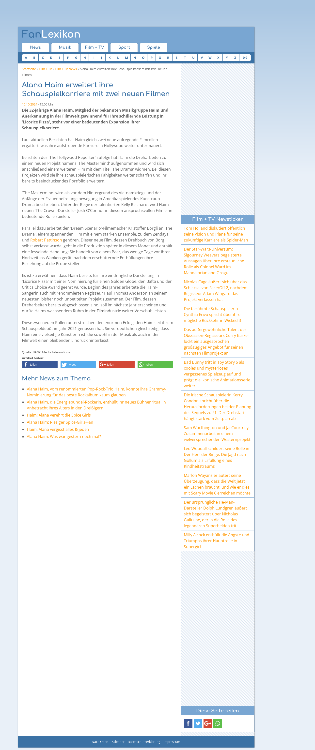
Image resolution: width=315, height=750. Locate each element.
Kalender (118, 741)
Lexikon (51, 34)
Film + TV (94, 47)
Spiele (153, 47)
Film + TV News (66, 69)
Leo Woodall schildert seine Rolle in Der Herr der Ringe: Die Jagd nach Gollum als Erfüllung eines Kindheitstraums (216, 457)
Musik (65, 47)
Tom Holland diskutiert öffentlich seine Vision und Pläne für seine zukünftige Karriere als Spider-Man (216, 234)
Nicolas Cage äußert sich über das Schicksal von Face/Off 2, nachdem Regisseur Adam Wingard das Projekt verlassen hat (216, 290)
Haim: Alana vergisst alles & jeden (58, 429)
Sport (124, 47)
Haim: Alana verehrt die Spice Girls (59, 415)
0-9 (245, 57)
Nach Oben (100, 741)
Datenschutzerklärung (144, 741)
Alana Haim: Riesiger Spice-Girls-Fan (60, 422)
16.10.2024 (29, 104)
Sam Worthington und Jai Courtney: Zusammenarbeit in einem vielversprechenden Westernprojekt (217, 433)
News (35, 47)
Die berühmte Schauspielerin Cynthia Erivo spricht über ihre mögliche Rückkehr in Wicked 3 (212, 314)
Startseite (29, 69)
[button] (40, 364)
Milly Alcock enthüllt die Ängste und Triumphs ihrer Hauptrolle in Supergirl (216, 540)
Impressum (171, 741)
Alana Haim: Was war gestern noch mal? (64, 436)
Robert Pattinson (46, 240)
